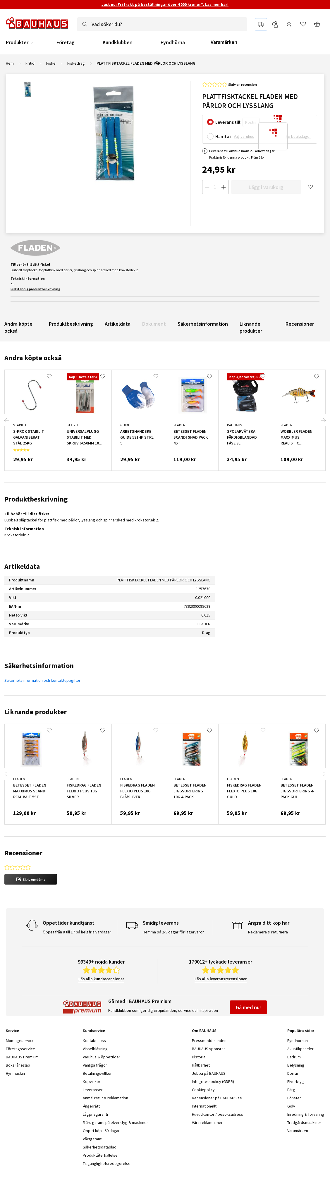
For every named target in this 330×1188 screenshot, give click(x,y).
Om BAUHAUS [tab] (204, 1010)
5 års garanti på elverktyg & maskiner (115, 1102)
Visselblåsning (95, 1028)
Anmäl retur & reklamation (105, 1078)
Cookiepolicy (203, 1069)
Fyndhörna (173, 42)
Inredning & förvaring (305, 1094)
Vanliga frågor (95, 1045)
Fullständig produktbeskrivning (35, 289)
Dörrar (292, 1053)
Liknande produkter (251, 327)
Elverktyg (295, 1061)
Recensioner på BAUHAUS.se (217, 1078)
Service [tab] (12, 1010)
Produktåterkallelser (101, 1135)
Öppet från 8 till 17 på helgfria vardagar (77, 912)
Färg (291, 1069)
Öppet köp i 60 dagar (101, 1110)
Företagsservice (20, 1028)
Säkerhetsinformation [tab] (39, 665)
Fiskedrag (76, 63)
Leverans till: (228, 122)
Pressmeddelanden (209, 1020)
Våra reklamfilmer (207, 1102)
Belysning (295, 1045)
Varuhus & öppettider (101, 1037)
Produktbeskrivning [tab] (36, 499)
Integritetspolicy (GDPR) (213, 1061)
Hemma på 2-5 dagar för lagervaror (173, 912)
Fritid (30, 63)
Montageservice (20, 1020)
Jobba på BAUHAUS (209, 1053)
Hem (10, 63)
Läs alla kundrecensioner (101, 959)
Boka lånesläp (18, 1045)
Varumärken (224, 42)
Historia (198, 1037)
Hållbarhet (201, 1045)
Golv (291, 1086)
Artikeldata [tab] (22, 566)
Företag (65, 42)
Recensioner (300, 323)
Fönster (294, 1078)
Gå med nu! (248, 987)
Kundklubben (118, 42)
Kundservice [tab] (94, 1010)
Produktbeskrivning (71, 323)
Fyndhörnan (297, 1020)
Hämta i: (224, 136)
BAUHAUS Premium (22, 1037)
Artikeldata (117, 323)
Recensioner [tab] (23, 852)
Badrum (294, 1037)
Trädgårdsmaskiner (304, 1102)
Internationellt (204, 1086)
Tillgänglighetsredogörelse (106, 1143)
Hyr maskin (15, 1053)
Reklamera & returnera (268, 912)
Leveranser (93, 1069)
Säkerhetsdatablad (99, 1127)
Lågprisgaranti (95, 1094)
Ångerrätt (91, 1086)
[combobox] (162, 24)
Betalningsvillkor (97, 1053)
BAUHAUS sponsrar (208, 1028)
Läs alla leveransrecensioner (221, 959)
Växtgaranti (92, 1119)
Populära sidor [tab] (300, 1010)
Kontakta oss (94, 1020)
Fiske (51, 63)
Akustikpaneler (300, 1028)
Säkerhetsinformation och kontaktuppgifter (42, 680)
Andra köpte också (18, 327)
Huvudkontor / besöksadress (217, 1094)
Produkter (17, 42)
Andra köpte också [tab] (33, 357)
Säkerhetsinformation (203, 323)
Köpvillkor (91, 1061)
